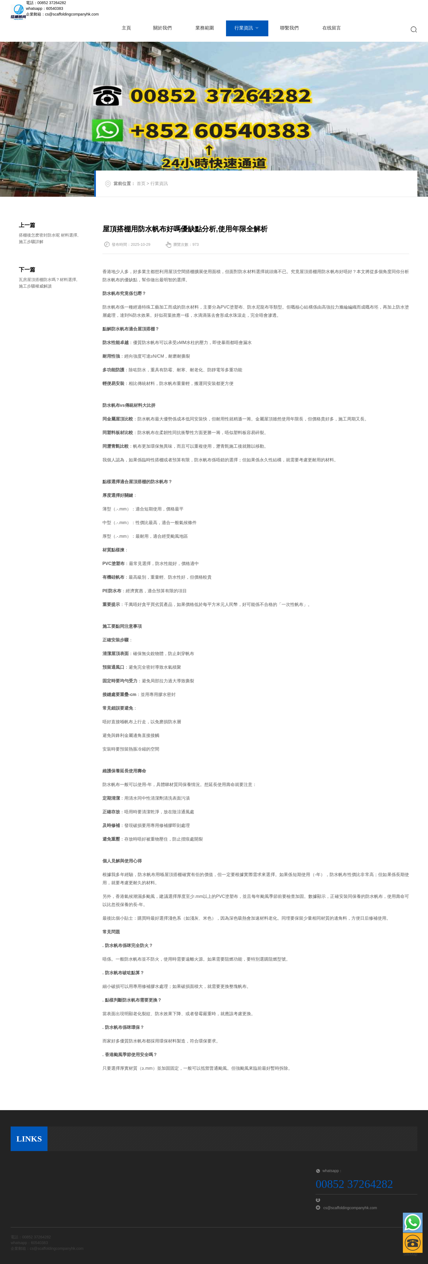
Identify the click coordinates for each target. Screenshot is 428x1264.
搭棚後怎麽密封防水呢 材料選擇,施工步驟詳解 (48, 277)
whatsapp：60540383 (44, 8)
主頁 (126, 29)
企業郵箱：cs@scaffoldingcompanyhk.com (62, 14)
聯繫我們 (287, 29)
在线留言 (328, 29)
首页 (141, 183)
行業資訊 (245, 29)
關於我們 (162, 29)
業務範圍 (203, 29)
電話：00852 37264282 (46, 3)
